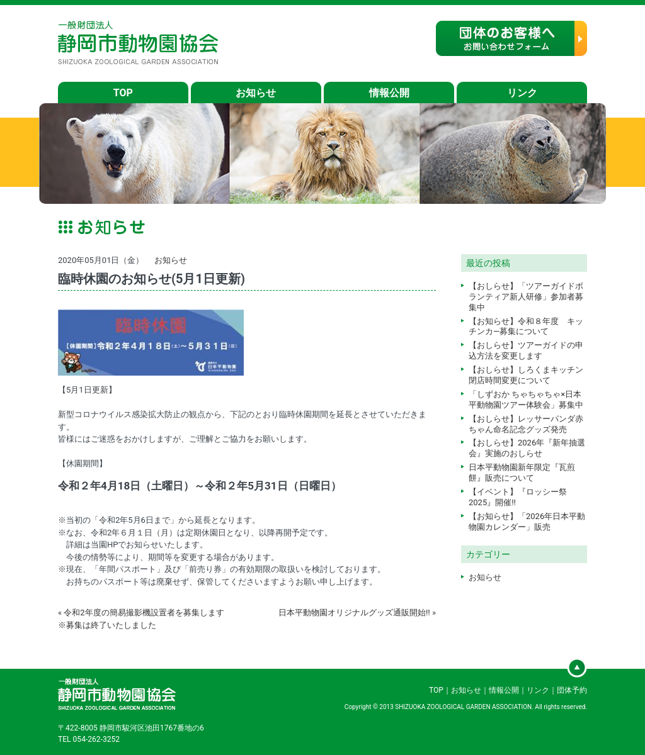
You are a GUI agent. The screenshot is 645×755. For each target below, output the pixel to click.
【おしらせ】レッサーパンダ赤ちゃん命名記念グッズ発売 (526, 424)
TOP (123, 93)
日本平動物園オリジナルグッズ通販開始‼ (354, 612)
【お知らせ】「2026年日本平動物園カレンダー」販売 (527, 522)
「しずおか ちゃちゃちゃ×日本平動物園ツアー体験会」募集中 (526, 399)
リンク (522, 93)
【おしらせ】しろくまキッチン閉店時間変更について (526, 375)
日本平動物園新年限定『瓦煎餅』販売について (522, 472)
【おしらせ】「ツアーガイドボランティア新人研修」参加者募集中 (526, 296)
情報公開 (389, 93)
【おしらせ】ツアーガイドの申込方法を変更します (526, 350)
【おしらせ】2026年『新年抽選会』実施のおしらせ (527, 448)
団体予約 (572, 690)
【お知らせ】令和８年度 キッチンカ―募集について (526, 326)
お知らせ (256, 93)
